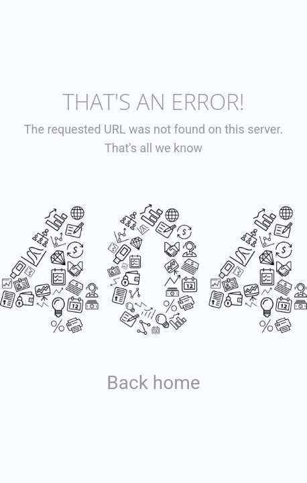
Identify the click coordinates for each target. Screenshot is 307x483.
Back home (153, 383)
